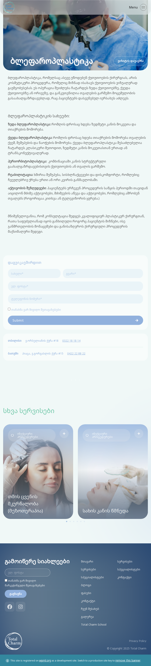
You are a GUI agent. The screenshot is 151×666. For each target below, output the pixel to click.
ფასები (86, 592)
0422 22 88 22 (76, 352)
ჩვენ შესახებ (90, 608)
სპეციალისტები (92, 576)
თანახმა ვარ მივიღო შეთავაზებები (36, 309)
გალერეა (87, 616)
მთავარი (87, 560)
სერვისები (88, 568)
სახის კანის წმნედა (105, 509)
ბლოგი (86, 584)
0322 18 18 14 (71, 340)
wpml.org (45, 659)
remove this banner (127, 659)
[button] (32, 434)
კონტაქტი (88, 600)
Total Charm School (93, 624)
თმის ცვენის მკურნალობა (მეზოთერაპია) (25, 502)
